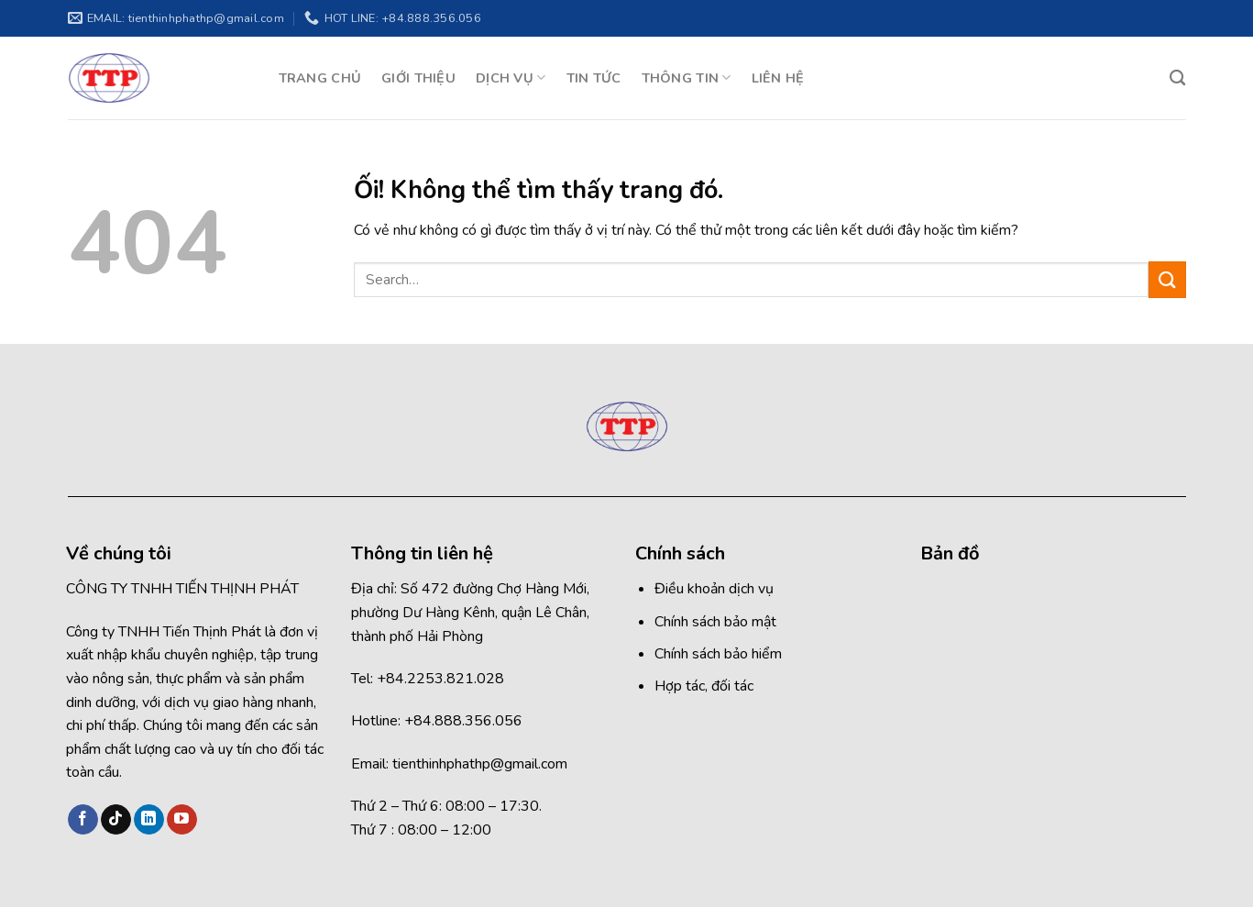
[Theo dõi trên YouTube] (182, 819)
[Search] (1177, 78)
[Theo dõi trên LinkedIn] (149, 819)
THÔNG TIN (686, 78)
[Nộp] (1167, 279)
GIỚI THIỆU (418, 78)
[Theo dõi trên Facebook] (83, 819)
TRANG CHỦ (320, 78)
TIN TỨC (593, 78)
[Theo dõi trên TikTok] (116, 819)
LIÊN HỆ (778, 78)
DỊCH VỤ (511, 78)
